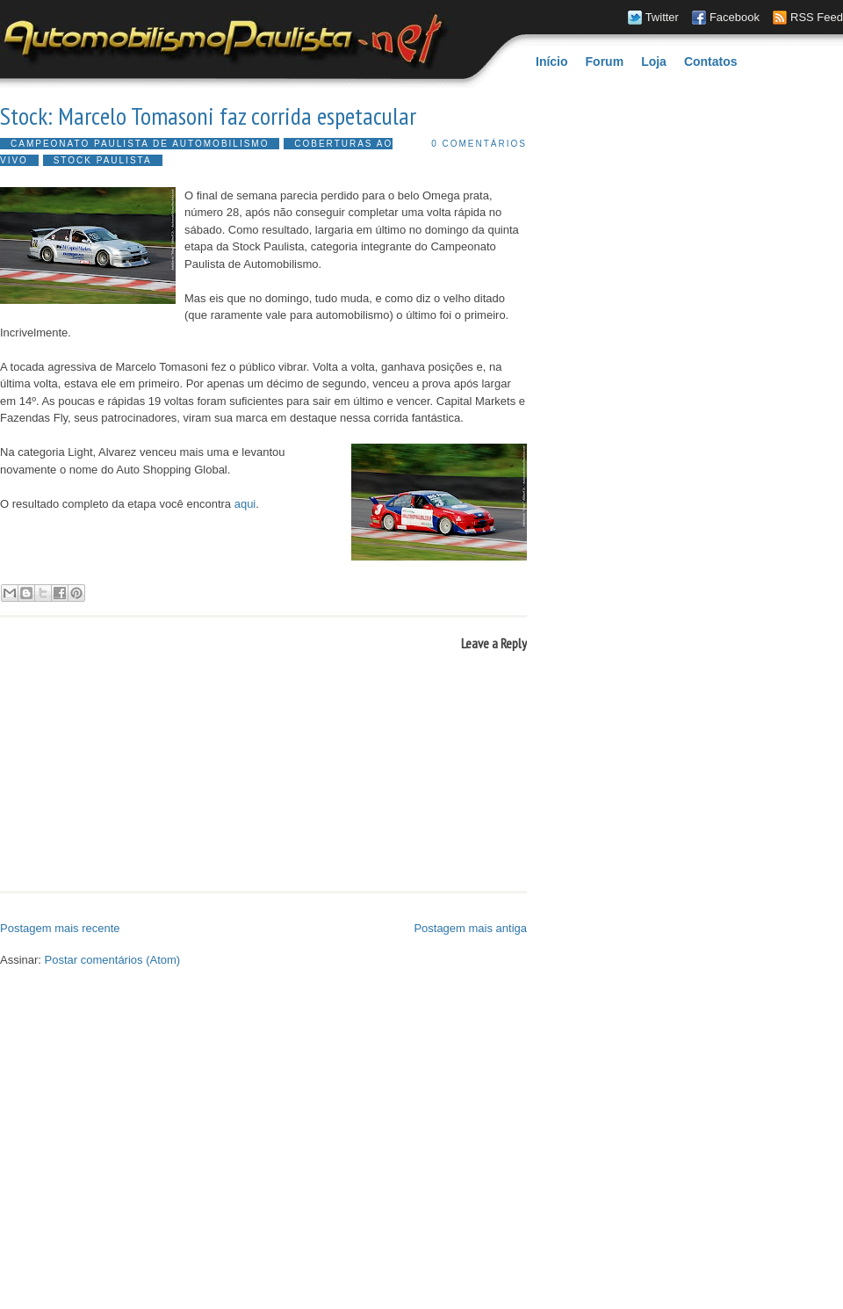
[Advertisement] (164, 1139)
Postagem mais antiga (470, 928)
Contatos (711, 61)
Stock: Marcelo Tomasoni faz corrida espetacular (208, 116)
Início (552, 61)
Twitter (662, 17)
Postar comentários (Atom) (113, 959)
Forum (605, 61)
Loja (653, 61)
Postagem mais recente (60, 928)
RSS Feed (816, 17)
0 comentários (479, 143)
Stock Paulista (103, 160)
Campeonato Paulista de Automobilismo (140, 143)
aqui (245, 503)
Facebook (735, 17)
